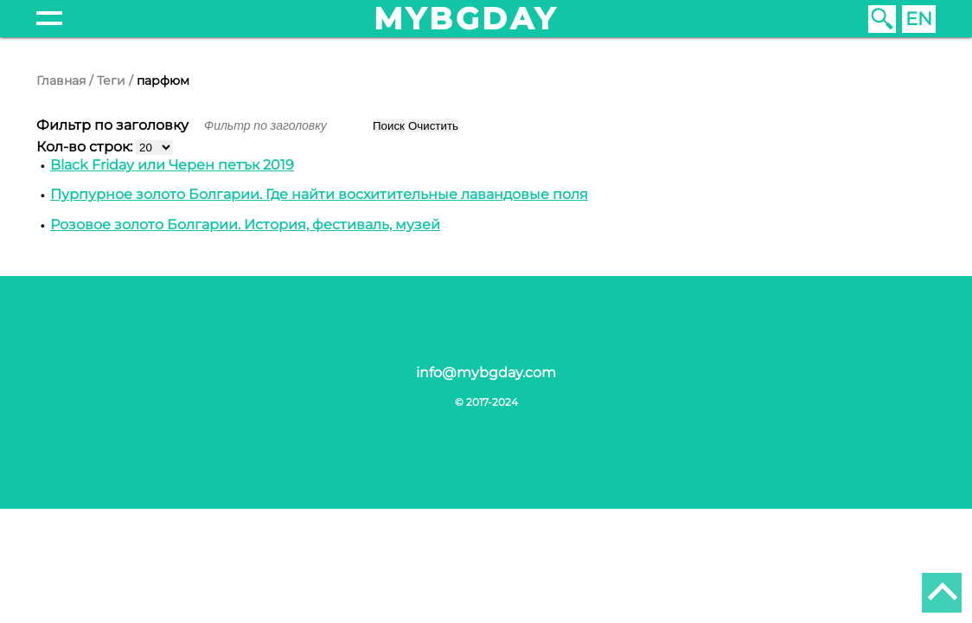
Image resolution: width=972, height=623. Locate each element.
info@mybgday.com (486, 372)
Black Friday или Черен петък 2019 (172, 165)
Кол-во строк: (86, 146)
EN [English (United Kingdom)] (918, 18)
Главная (61, 80)
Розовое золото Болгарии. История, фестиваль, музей (245, 224)
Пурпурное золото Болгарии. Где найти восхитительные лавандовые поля (319, 194)
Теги (111, 80)
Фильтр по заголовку (114, 125)
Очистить (433, 125)
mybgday (466, 18)
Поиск (389, 125)
